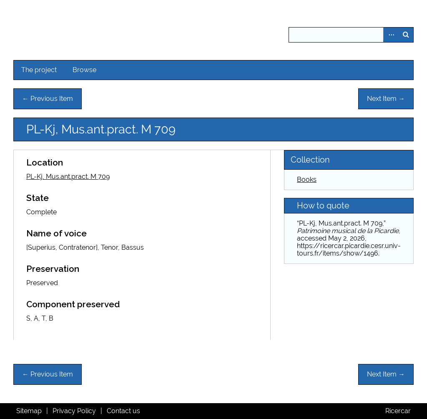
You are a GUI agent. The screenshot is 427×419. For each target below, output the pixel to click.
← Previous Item (47, 99)
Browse (84, 70)
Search (405, 35)
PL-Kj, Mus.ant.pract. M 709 (68, 177)
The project (39, 70)
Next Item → (386, 99)
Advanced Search (390, 35)
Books (306, 179)
